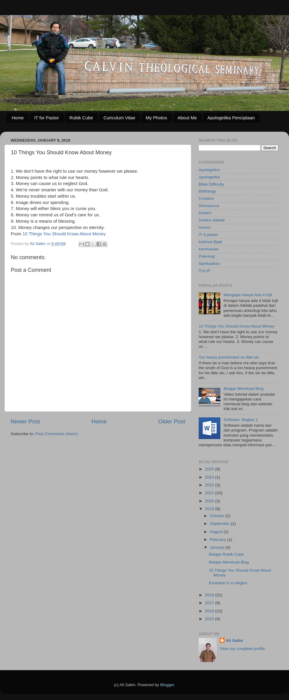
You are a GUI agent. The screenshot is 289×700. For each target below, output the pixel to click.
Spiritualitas (209, 263)
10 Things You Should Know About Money (64, 233)
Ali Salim (234, 640)
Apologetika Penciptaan (231, 117)
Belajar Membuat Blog (243, 388)
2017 (210, 603)
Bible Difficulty (211, 184)
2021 (210, 493)
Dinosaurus (209, 205)
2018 (210, 595)
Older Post (171, 421)
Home (18, 117)
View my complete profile (242, 648)
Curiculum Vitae (119, 117)
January (217, 547)
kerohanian (209, 249)
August (217, 531)
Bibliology (207, 191)
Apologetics (209, 170)
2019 (210, 509)
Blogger (167, 685)
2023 (210, 477)
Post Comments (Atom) (57, 434)
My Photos (156, 117)
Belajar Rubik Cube (226, 554)
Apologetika (209, 177)
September (220, 523)
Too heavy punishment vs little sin (229, 357)
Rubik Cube (81, 117)
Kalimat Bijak (210, 242)
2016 (210, 611)
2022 (210, 485)
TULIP (204, 270)
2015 (210, 619)
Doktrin (205, 213)
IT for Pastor (46, 117)
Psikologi (207, 256)
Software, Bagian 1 (240, 419)
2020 (210, 501)
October (217, 515)
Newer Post (25, 421)
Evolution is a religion (228, 583)
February (218, 539)
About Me (187, 117)
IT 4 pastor (208, 234)
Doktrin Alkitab (212, 220)
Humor (205, 227)
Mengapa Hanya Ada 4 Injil (247, 295)
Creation (206, 198)
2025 (210, 469)
